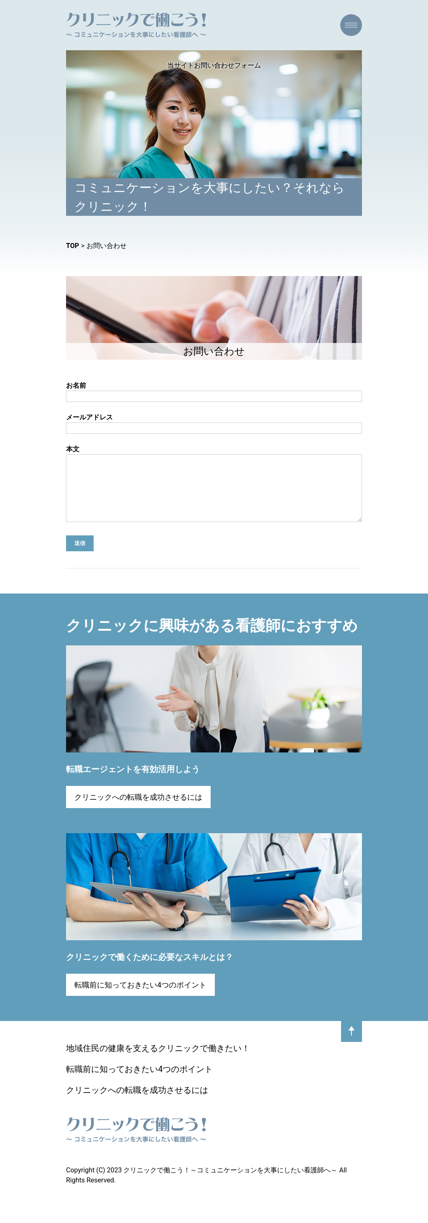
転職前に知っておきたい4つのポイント (140, 997)
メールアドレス (214, 423)
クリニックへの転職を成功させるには (138, 809)
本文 (214, 491)
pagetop (351, 1044)
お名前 (214, 391)
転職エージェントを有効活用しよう (133, 782)
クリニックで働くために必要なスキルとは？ (149, 970)
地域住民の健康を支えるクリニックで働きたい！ (158, 1061)
